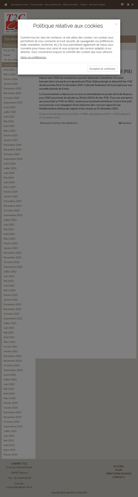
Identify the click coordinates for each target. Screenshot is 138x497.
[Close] (116, 24)
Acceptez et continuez (102, 68)
